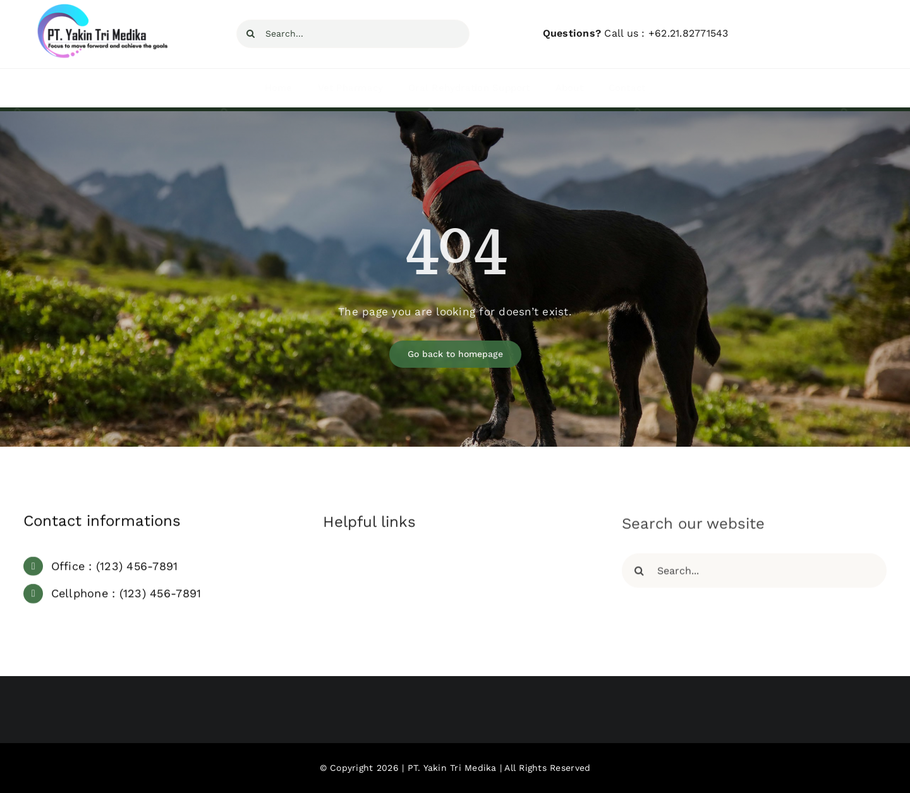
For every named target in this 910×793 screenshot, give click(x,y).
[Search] (250, 34)
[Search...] (353, 34)
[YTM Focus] (99, 9)
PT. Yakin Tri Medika (452, 768)
